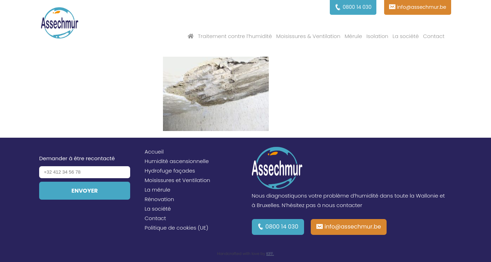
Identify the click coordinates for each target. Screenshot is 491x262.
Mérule (353, 36)
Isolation (377, 36)
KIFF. (270, 253)
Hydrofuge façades (170, 170)
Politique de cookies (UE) (176, 227)
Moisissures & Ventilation (308, 36)
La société (406, 36)
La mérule (157, 189)
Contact (433, 36)
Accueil (154, 151)
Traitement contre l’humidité (235, 36)
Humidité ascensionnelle (177, 161)
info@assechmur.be (353, 227)
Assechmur (59, 24)
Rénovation (159, 199)
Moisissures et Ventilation (177, 180)
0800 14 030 (281, 227)
